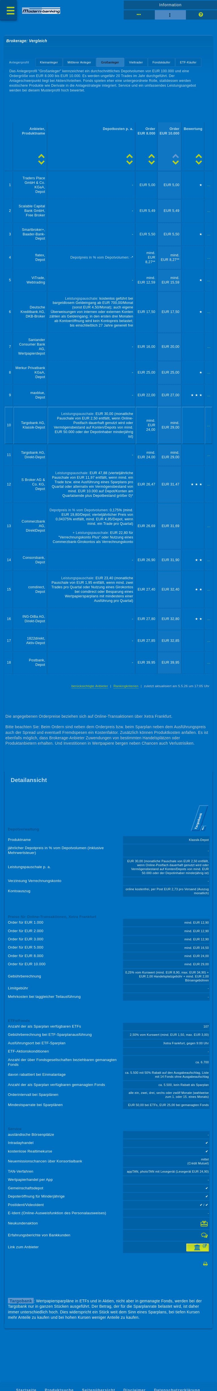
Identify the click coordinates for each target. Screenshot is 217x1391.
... (209, 185)
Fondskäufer (161, 62)
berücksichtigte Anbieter (89, 686)
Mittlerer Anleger (79, 62)
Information (170, 5)
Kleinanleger (49, 62)
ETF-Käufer (188, 62)
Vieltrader (136, 62)
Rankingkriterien (126, 686)
